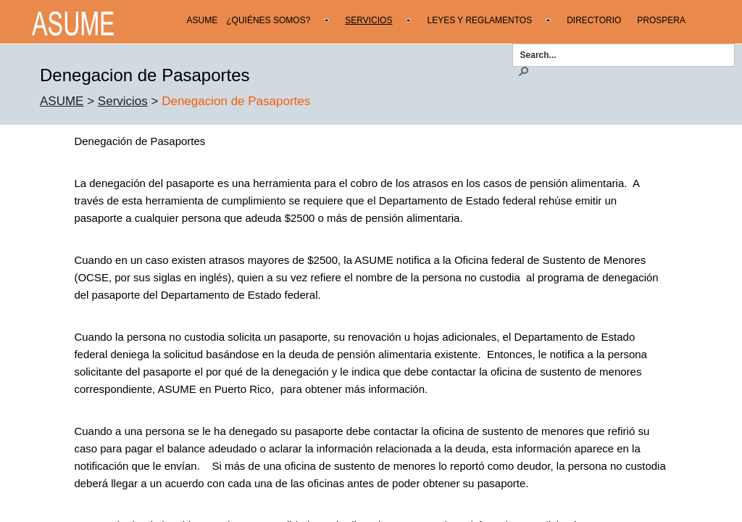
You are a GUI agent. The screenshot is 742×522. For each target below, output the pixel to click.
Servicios (123, 101)
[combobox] (618, 54)
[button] (523, 70)
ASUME (61, 101)
